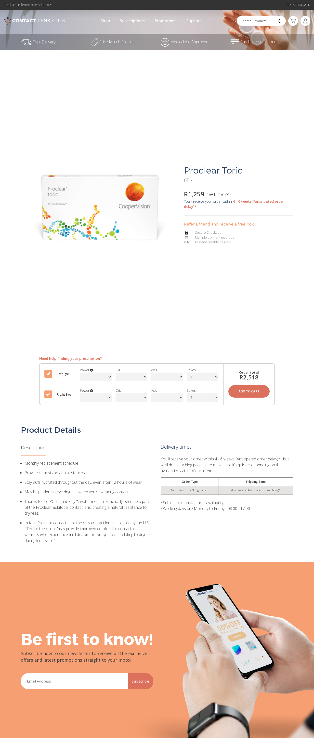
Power (86, 370)
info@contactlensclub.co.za (35, 5)
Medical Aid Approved (184, 41)
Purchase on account (254, 41)
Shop (105, 21)
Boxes (191, 370)
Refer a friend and (157, 2)
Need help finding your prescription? (70, 358)
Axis (154, 370)
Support (193, 21)
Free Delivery (38, 42)
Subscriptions (132, 21)
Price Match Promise (113, 41)
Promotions (166, 21)
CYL (118, 370)
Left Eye (63, 374)
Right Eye (64, 394)
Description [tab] (33, 447)
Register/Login (298, 5)
